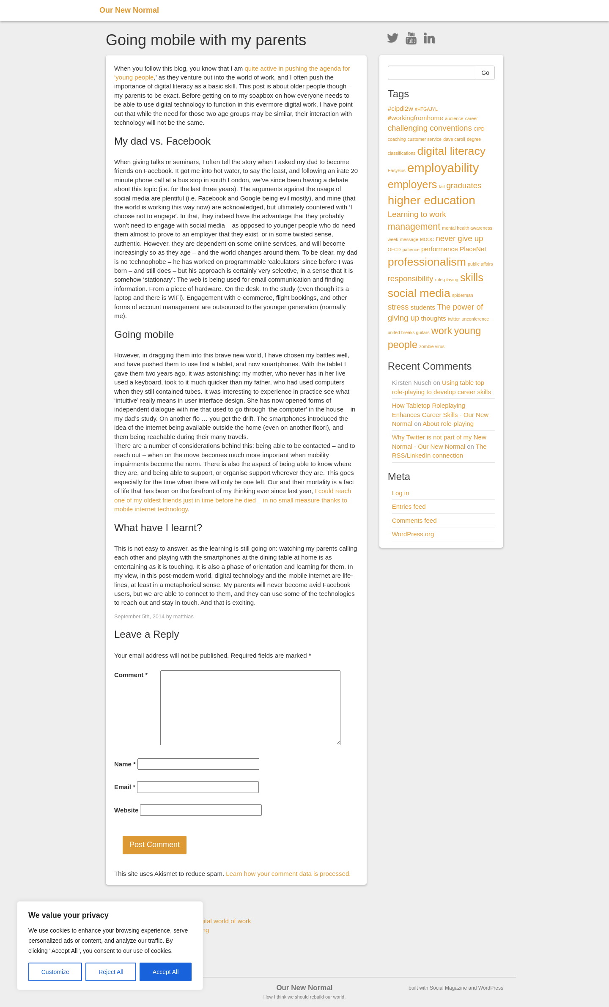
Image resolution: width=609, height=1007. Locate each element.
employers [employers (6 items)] (412, 184)
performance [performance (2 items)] (439, 248)
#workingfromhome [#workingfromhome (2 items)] (415, 117)
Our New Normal (129, 10)
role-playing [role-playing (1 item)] (446, 279)
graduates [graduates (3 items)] (463, 185)
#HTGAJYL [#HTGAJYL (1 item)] (426, 109)
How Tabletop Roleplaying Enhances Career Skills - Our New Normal (440, 414)
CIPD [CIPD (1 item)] (479, 129)
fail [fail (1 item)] (442, 186)
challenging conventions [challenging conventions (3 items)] (430, 127)
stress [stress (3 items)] (398, 306)
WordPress (490, 988)
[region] (110, 945)
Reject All (111, 972)
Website (126, 810)
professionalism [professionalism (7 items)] (427, 261)
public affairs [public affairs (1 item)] (480, 263)
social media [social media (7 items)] (419, 293)
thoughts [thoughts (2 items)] (433, 318)
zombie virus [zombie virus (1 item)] (431, 346)
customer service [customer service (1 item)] (424, 139)
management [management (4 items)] (414, 227)
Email (124, 786)
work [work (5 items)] (442, 330)
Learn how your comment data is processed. (288, 873)
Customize (55, 972)
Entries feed (409, 506)
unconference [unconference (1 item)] (475, 318)
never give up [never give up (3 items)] (459, 238)
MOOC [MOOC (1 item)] (427, 239)
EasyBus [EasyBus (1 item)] (397, 170)
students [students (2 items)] (423, 307)
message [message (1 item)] (409, 239)
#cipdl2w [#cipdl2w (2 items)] (400, 108)
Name (125, 764)
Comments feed (414, 520)
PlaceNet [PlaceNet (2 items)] (473, 248)
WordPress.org (413, 534)
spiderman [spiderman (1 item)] (462, 295)
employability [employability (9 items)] (443, 168)
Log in (400, 493)
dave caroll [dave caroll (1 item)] (454, 139)
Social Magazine (448, 988)
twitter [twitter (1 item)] (454, 318)
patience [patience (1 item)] (411, 249)
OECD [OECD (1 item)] (394, 249)
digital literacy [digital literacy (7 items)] (451, 151)
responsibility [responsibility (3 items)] (410, 278)
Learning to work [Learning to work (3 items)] (417, 214)
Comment (131, 674)
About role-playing (448, 423)
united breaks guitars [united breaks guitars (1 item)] (409, 332)
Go (485, 72)
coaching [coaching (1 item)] (397, 139)
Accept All (165, 972)
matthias (183, 616)
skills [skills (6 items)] (471, 277)
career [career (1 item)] (471, 118)
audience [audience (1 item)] (454, 118)
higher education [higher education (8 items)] (431, 200)
